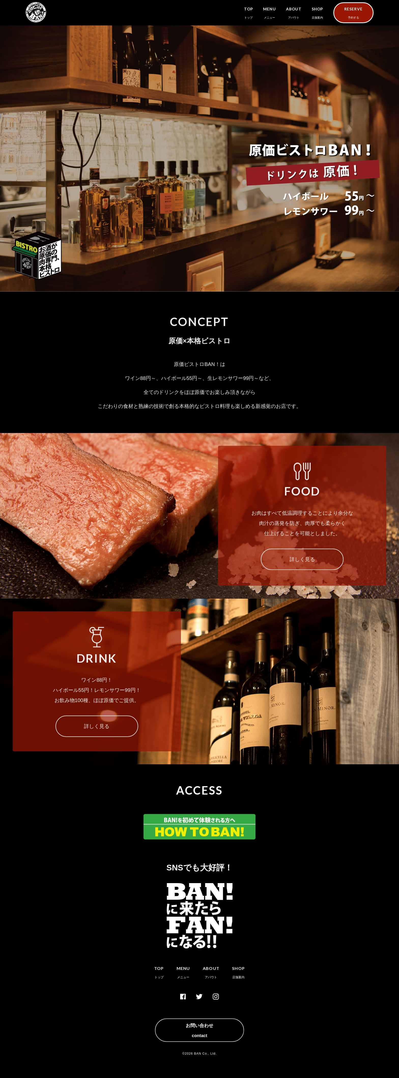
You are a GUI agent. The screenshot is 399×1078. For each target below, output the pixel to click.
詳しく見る (302, 566)
